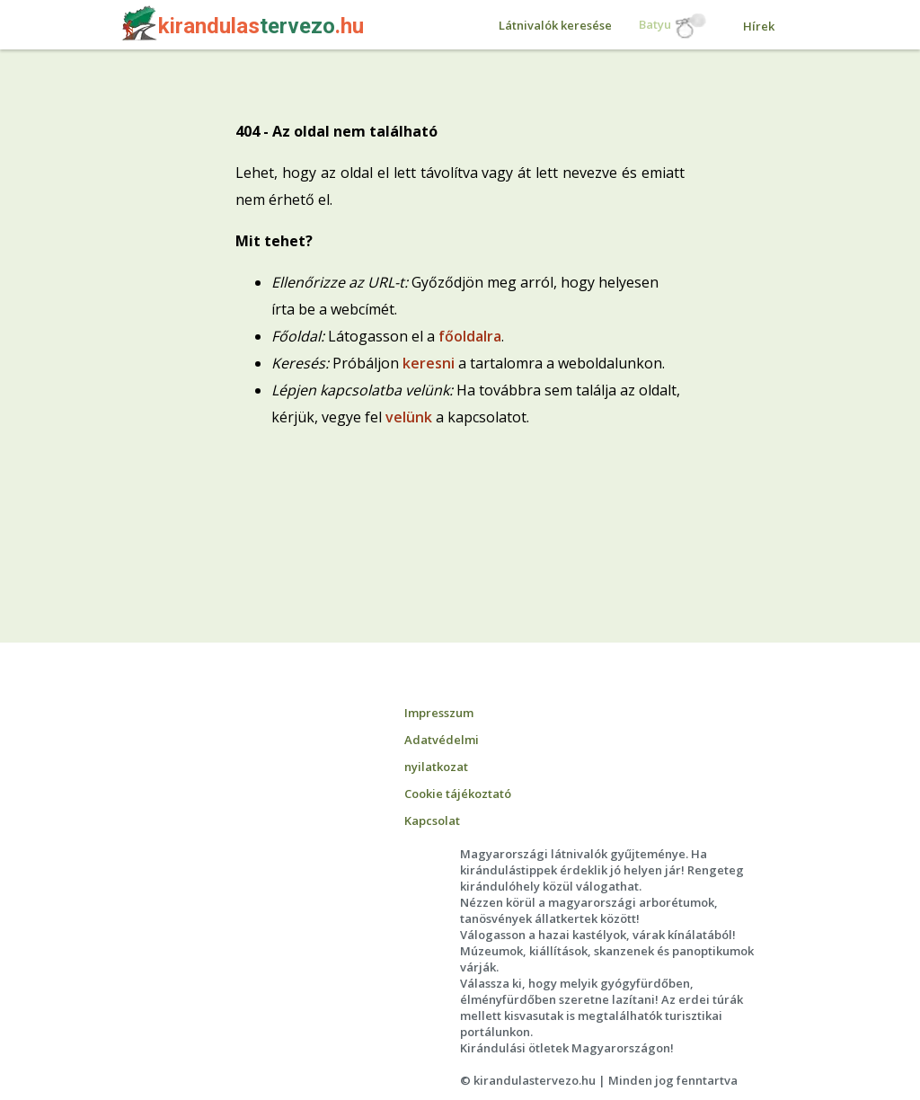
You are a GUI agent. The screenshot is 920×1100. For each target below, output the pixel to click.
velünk (408, 417)
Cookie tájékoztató (457, 793)
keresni (428, 363)
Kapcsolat (432, 820)
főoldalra (469, 336)
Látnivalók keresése (555, 25)
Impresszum (438, 713)
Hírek (758, 26)
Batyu (673, 26)
